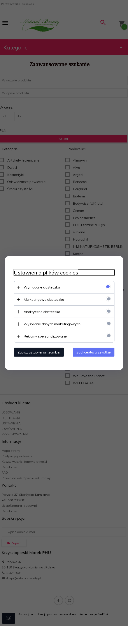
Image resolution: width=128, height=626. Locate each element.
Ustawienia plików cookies (46, 272)
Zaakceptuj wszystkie (93, 352)
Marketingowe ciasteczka (44, 299)
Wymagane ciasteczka (42, 287)
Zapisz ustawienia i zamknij (39, 352)
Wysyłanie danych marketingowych (52, 324)
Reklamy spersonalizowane (45, 336)
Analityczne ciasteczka (42, 311)
